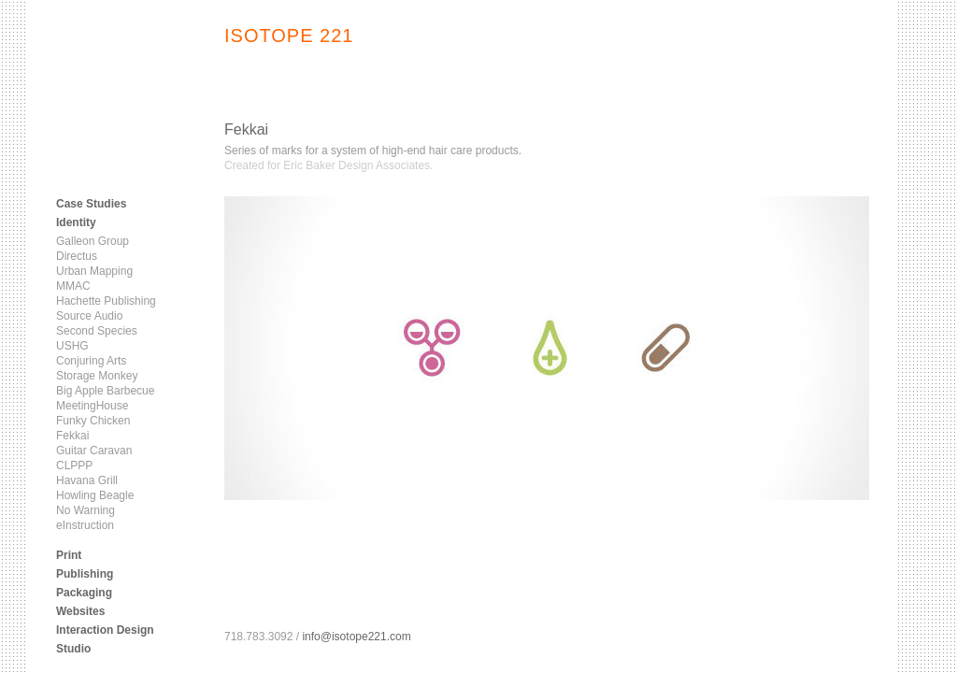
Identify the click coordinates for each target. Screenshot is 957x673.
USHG (72, 345)
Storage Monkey (96, 375)
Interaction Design (105, 630)
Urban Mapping (94, 271)
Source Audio (89, 315)
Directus (76, 256)
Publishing (84, 573)
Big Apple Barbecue (105, 390)
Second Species (96, 330)
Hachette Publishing (106, 301)
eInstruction (85, 525)
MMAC (73, 286)
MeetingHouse (92, 405)
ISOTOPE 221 (288, 35)
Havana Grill (87, 480)
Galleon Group (92, 241)
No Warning (85, 510)
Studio (73, 648)
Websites (80, 611)
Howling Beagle (95, 495)
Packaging (84, 592)
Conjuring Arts (91, 360)
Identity (76, 222)
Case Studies (91, 203)
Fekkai (72, 435)
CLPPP (74, 465)
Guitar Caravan (94, 450)
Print (68, 555)
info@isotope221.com (356, 636)
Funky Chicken (93, 420)
